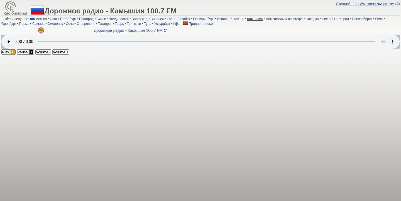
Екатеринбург (203, 19)
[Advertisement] (200, 97)
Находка (312, 19)
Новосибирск (362, 19)
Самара (38, 24)
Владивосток (119, 19)
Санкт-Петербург (63, 19)
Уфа (176, 24)
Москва (41, 19)
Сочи (70, 24)
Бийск (101, 19)
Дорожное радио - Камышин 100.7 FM (131, 30)
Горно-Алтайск (178, 19)
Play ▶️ (8, 52)
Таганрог (105, 24)
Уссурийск (162, 24)
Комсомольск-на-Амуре (284, 19)
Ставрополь (86, 24)
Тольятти (134, 24)
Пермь (24, 24)
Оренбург (8, 24)
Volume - (43, 52)
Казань (238, 19)
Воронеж (157, 19)
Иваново (223, 19)
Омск (379, 19)
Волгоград (140, 19)
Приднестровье (198, 24)
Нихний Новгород (335, 19)
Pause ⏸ (25, 52)
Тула (147, 24)
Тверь (119, 24)
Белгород (86, 19)
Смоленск (55, 24)
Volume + (61, 52)
